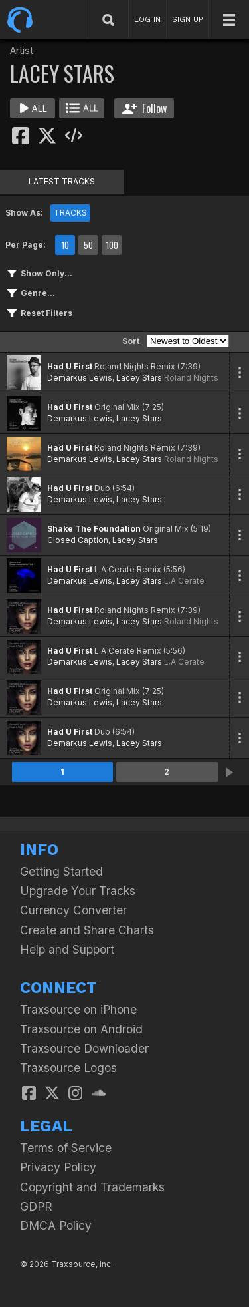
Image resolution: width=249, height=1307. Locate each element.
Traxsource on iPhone (78, 1009)
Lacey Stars (139, 378)
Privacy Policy (58, 1167)
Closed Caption (77, 540)
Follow (144, 108)
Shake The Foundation (94, 529)
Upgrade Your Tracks (77, 891)
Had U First (69, 366)
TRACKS (70, 213)
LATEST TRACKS (62, 181)
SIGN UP (187, 19)
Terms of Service (66, 1148)
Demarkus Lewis (79, 378)
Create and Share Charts (87, 930)
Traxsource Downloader (84, 1048)
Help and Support (67, 949)
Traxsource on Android (81, 1029)
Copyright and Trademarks (92, 1187)
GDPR (36, 1206)
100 (112, 245)
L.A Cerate (184, 581)
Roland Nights (191, 378)
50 (88, 245)
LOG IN (147, 19)
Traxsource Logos (68, 1068)
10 (65, 245)
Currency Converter (73, 910)
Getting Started (61, 871)
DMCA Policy (56, 1225)
